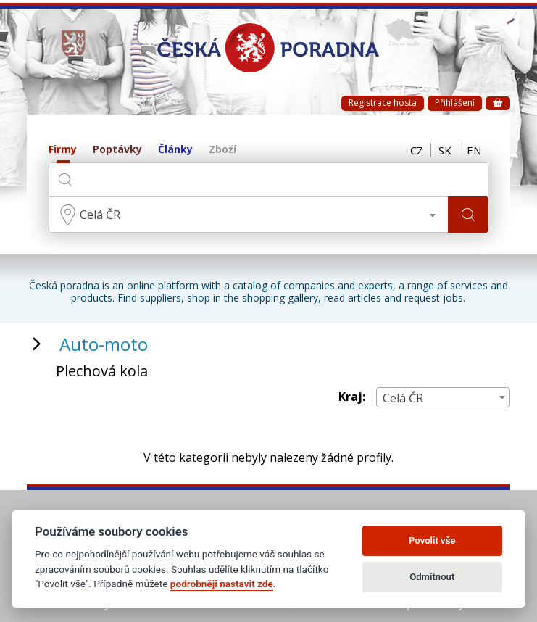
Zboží (222, 150)
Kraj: (351, 397)
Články (175, 150)
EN (474, 150)
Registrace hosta (383, 102)
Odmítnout (431, 576)
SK (444, 150)
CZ (416, 150)
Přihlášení (455, 102)
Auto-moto (103, 344)
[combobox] (248, 214)
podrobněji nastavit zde (221, 583)
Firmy (63, 150)
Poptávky (117, 150)
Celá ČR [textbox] (100, 215)
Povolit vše (432, 540)
